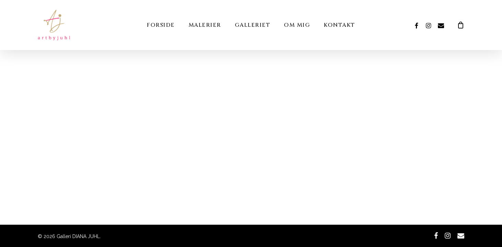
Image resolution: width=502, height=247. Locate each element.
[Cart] (461, 25)
